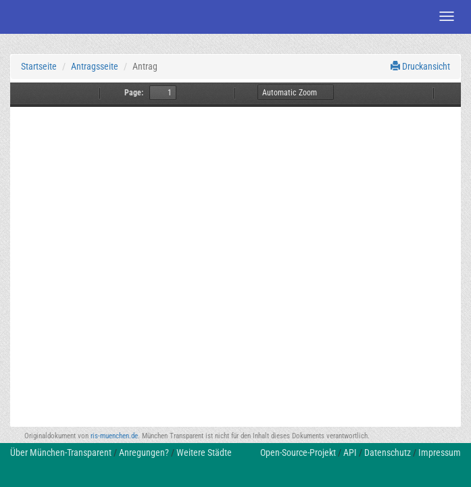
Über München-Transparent (60, 452)
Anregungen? (144, 452)
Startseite (39, 66)
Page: (133, 92)
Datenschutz (387, 452)
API (350, 452)
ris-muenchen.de (114, 436)
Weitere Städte (204, 452)
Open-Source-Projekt (298, 452)
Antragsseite (94, 66)
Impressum (439, 452)
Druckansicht (420, 66)
